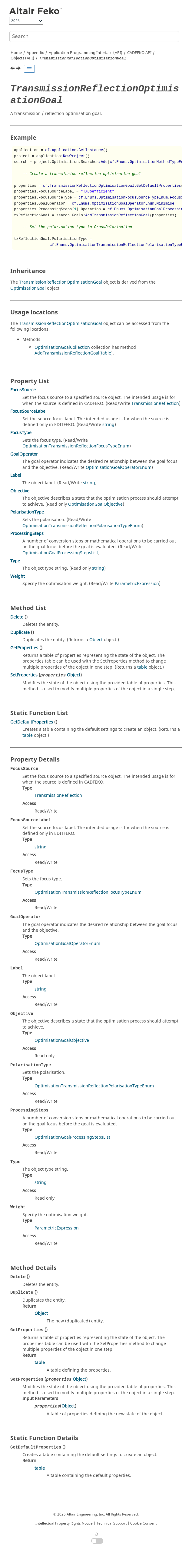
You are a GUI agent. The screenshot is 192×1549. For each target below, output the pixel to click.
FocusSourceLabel (28, 411)
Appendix (35, 53)
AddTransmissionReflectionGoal (67, 353)
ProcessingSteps (27, 533)
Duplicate (20, 632)
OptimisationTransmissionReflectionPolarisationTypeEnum (82, 526)
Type (15, 561)
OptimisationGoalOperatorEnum (118, 467)
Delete (16, 617)
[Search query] (94, 36)
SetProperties (24, 675)
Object (96, 640)
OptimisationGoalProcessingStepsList (60, 553)
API (139, 53)
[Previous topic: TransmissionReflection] (13, 69)
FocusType (20, 433)
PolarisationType (27, 512)
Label (15, 475)
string (108, 424)
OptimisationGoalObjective (95, 504)
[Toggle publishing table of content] (29, 69)
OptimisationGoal (28, 288)
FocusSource (23, 390)
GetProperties (24, 648)
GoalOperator (24, 454)
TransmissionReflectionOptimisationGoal (60, 282)
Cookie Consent (143, 1523)
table (106, 353)
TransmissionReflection (155, 403)
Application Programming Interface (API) (85, 53)
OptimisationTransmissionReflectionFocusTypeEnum (75, 446)
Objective (19, 491)
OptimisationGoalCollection (62, 347)
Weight (17, 576)
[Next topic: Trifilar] (19, 69)
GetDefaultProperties (31, 722)
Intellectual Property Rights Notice (64, 1523)
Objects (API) (22, 58)
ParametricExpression (137, 583)
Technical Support (111, 1523)
